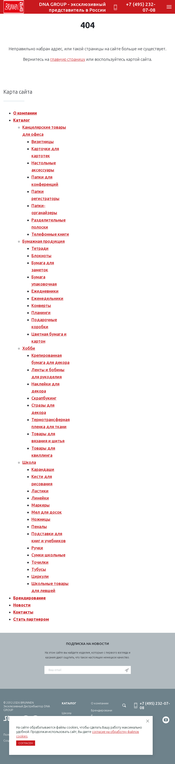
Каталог (21, 120)
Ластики (40, 491)
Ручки (37, 547)
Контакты (23, 612)
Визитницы (42, 141)
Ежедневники (45, 291)
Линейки (40, 498)
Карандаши (42, 469)
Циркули (40, 576)
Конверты (41, 305)
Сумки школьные (48, 555)
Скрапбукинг (44, 398)
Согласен (25, 743)
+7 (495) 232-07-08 (140, 7)
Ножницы (40, 519)
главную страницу (67, 59)
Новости (22, 605)
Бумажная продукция (43, 241)
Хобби (28, 348)
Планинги (41, 312)
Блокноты (41, 255)
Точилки (40, 562)
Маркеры (40, 505)
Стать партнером (31, 619)
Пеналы (39, 526)
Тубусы (38, 569)
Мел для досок (46, 512)
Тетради (40, 248)
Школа (29, 462)
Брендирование (29, 598)
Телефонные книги (50, 234)
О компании (25, 113)
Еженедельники (47, 298)
